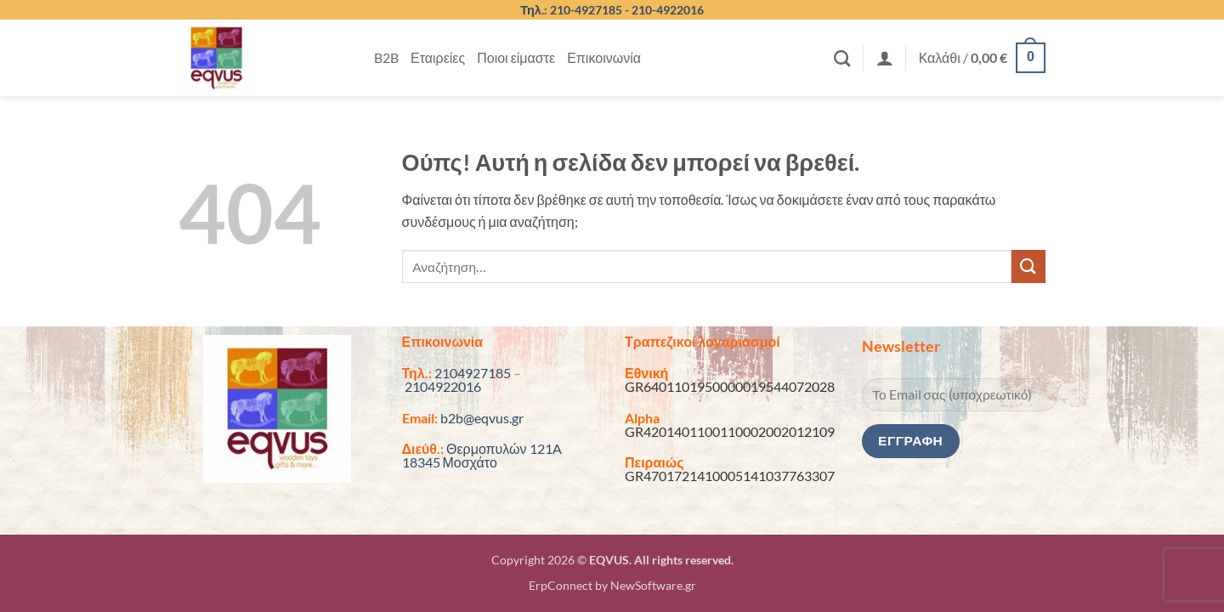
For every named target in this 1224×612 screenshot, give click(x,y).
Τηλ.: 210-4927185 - (576, 10)
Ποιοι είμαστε (516, 57)
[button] (884, 57)
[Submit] (1029, 266)
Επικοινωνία (604, 57)
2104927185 (472, 373)
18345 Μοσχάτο (449, 462)
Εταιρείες (438, 57)
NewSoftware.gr (653, 585)
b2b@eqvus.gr (482, 418)
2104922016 (443, 386)
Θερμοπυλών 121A (504, 448)
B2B (386, 57)
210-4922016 (668, 10)
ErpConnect (560, 585)
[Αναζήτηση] (842, 58)
